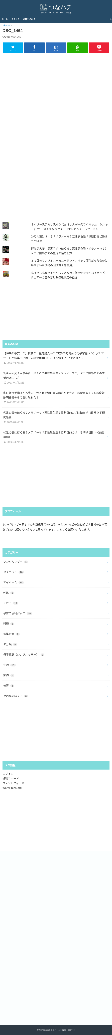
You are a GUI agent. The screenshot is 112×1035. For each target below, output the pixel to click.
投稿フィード (11, 778)
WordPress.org (12, 787)
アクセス (15, 19)
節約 (8, 675)
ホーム (5, 19)
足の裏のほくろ (15, 695)
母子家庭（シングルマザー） (23, 654)
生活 (9, 664)
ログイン (8, 773)
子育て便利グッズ (17, 613)
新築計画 (11, 633)
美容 (8, 685)
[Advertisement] (56, 135)
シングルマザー (15, 561)
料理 (8, 623)
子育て (10, 603)
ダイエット (13, 572)
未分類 (10, 644)
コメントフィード (13, 783)
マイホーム (13, 582)
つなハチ (54, 1030)
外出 (8, 592)
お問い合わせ (29, 19)
